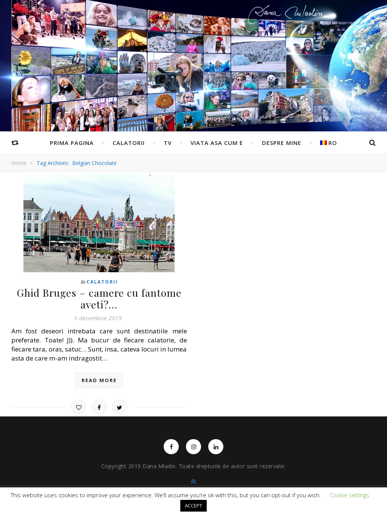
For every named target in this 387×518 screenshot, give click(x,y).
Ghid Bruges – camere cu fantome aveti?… (99, 298)
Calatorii (129, 142)
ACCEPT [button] (193, 505)
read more (99, 379)
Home (18, 162)
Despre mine (281, 142)
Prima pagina (72, 142)
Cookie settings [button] (349, 495)
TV (168, 142)
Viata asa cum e (216, 142)
